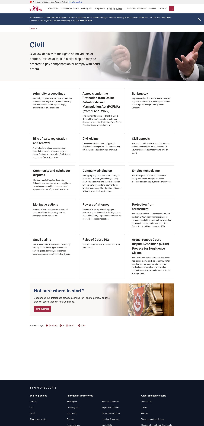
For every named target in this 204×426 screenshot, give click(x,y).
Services (152, 8)
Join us (144, 407)
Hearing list (86, 8)
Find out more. (86, 21)
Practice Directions (110, 401)
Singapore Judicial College (152, 419)
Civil (32, 407)
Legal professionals (110, 419)
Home (32, 29)
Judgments (99, 8)
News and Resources (136, 8)
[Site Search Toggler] (171, 8)
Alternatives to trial (38, 419)
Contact (162, 8)
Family (33, 413)
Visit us (144, 413)
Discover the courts (70, 8)
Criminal (33, 401)
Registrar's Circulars (110, 407)
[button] (76, 2)
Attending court (73, 407)
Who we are (53, 8)
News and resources (111, 413)
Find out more (42, 309)
